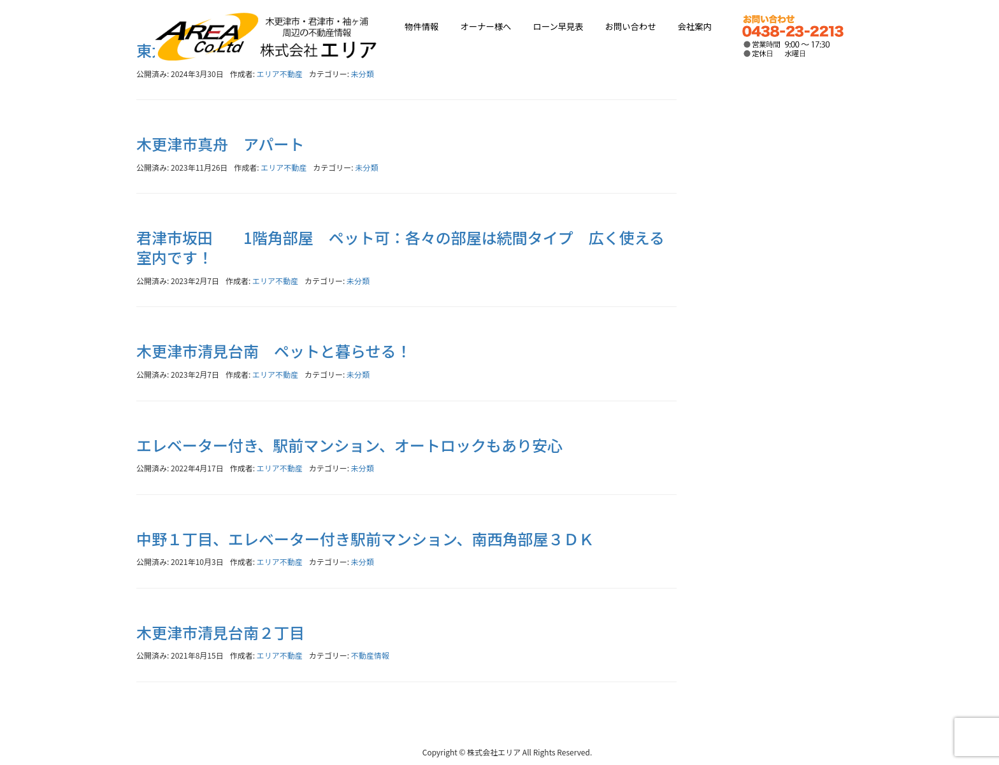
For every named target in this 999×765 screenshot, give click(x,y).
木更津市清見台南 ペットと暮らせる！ (274, 351)
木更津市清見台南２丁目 (220, 632)
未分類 (362, 73)
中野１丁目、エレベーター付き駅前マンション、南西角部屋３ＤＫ (365, 538)
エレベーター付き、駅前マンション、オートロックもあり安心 (349, 445)
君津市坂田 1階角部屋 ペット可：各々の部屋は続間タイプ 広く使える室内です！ (400, 247)
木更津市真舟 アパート (220, 143)
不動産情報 (370, 655)
